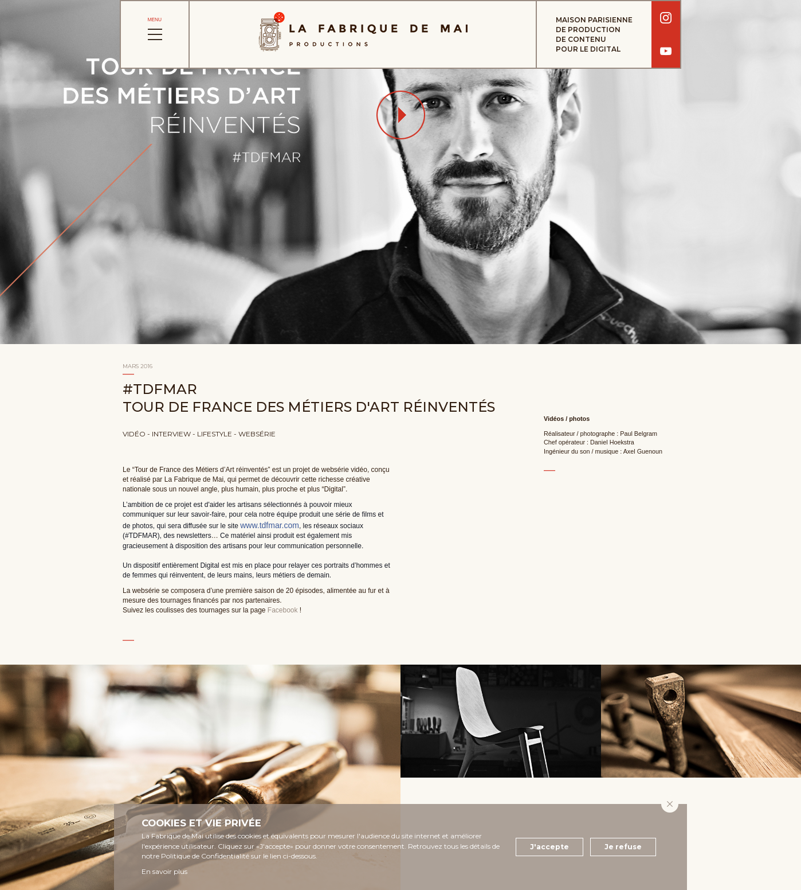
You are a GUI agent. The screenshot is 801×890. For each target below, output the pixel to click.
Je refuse (623, 846)
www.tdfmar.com (269, 525)
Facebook (283, 610)
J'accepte (549, 846)
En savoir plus (164, 871)
